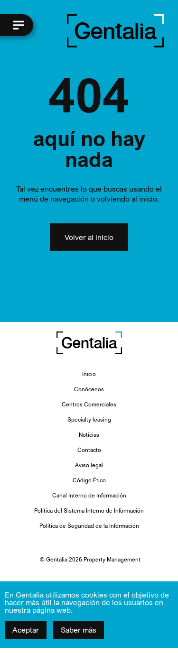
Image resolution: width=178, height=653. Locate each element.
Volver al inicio (89, 237)
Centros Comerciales (89, 404)
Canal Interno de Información (89, 495)
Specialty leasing (89, 419)
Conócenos (89, 389)
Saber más (78, 630)
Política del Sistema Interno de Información (89, 510)
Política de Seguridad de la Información (89, 525)
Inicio (89, 373)
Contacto (89, 449)
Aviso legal (89, 465)
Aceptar (25, 630)
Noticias (89, 434)
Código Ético (89, 480)
